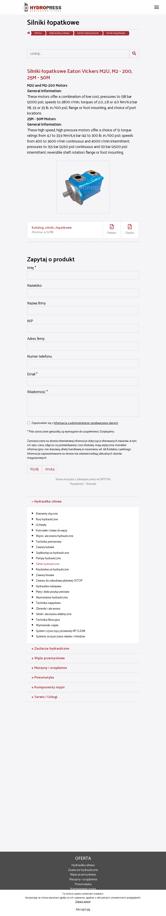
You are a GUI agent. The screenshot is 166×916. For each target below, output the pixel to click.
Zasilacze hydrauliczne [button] (50, 649)
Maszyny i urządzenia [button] (49, 668)
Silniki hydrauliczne (88, 33)
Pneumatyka (83, 884)
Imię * (31, 268)
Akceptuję (83, 909)
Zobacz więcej (83, 902)
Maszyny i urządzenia (83, 879)
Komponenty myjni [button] (48, 687)
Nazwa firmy (36, 303)
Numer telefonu (39, 357)
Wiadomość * (37, 392)
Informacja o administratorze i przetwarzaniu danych (86, 423)
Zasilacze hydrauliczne (83, 870)
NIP (30, 321)
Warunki (91, 484)
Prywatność (77, 484)
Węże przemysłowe (83, 874)
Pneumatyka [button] (43, 677)
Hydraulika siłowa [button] (47, 502)
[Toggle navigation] (157, 7)
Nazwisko (34, 286)
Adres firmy (36, 339)
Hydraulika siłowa (59, 33)
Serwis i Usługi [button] (44, 697)
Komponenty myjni (83, 888)
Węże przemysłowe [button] (48, 658)
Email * (32, 374)
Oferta (38, 33)
